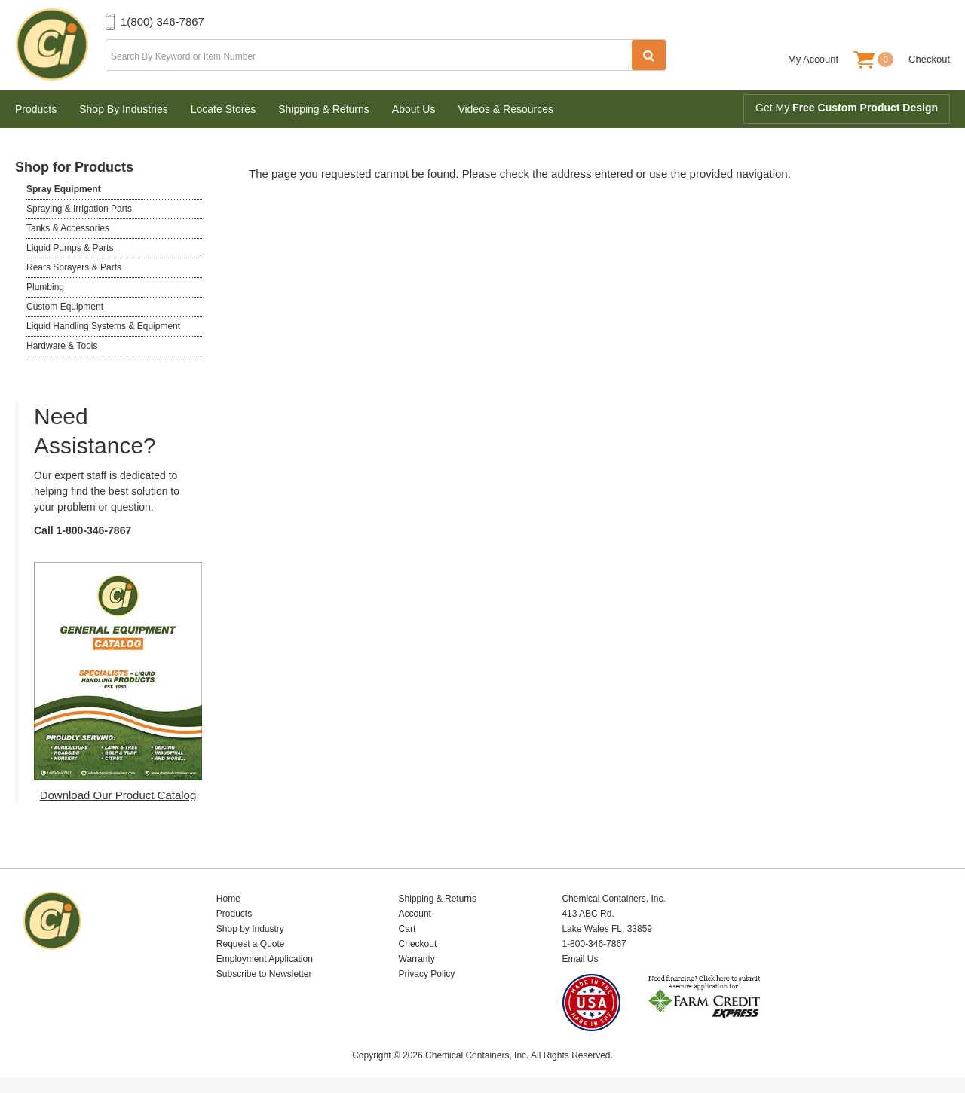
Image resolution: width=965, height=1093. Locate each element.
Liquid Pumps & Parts (69, 248)
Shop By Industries (123, 109)
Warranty (417, 959)
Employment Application (264, 959)
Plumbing (45, 287)
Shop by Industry (250, 929)
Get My (846, 108)
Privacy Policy (427, 974)
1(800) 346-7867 (162, 21)
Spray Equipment (63, 189)
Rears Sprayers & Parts (73, 267)
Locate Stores (223, 109)
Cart (407, 929)
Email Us (580, 959)
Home (228, 898)
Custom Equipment (64, 306)
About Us (414, 109)
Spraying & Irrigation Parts (79, 208)
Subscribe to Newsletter (264, 974)
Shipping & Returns (323, 109)
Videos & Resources (505, 109)
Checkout (929, 59)
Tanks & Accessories (67, 228)
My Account (813, 59)
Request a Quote (250, 944)
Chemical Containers (60, 45)
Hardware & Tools (62, 345)
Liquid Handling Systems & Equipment (103, 326)
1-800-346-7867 (94, 530)
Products (36, 109)
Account (415, 913)
